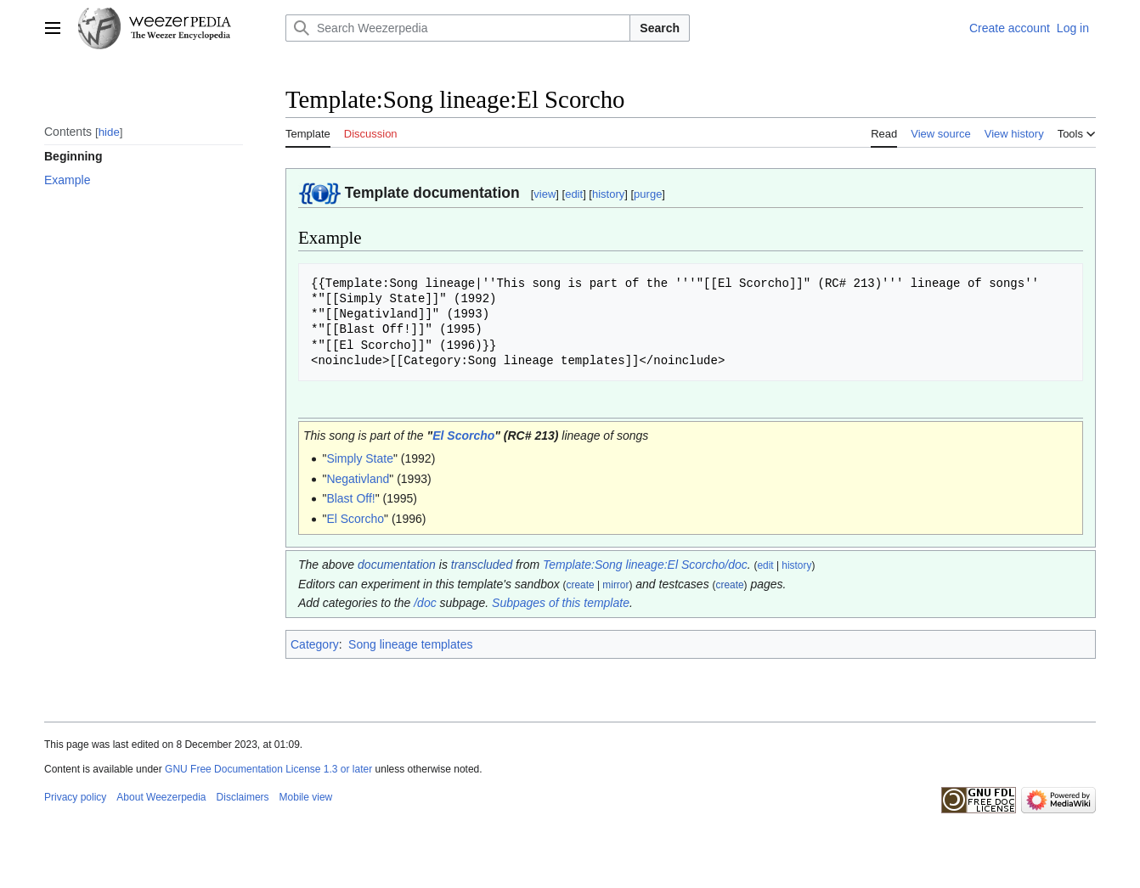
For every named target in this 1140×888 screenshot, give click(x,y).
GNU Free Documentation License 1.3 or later (268, 769)
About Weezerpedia (161, 797)
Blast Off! (350, 498)
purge (648, 194)
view (544, 194)
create (581, 585)
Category (315, 644)
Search (660, 28)
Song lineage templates (410, 644)
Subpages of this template (560, 603)
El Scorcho (463, 435)
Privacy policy (75, 797)
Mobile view (306, 797)
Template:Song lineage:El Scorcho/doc (645, 564)
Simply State (359, 458)
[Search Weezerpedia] (457, 28)
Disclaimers (243, 797)
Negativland (357, 479)
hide (109, 132)
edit (574, 194)
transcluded (481, 564)
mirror (615, 585)
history (608, 194)
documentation (397, 564)
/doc (425, 603)
